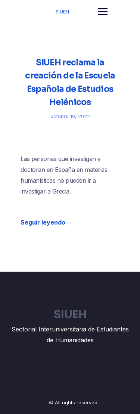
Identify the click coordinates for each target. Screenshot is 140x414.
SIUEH (62, 12)
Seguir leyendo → (47, 222)
